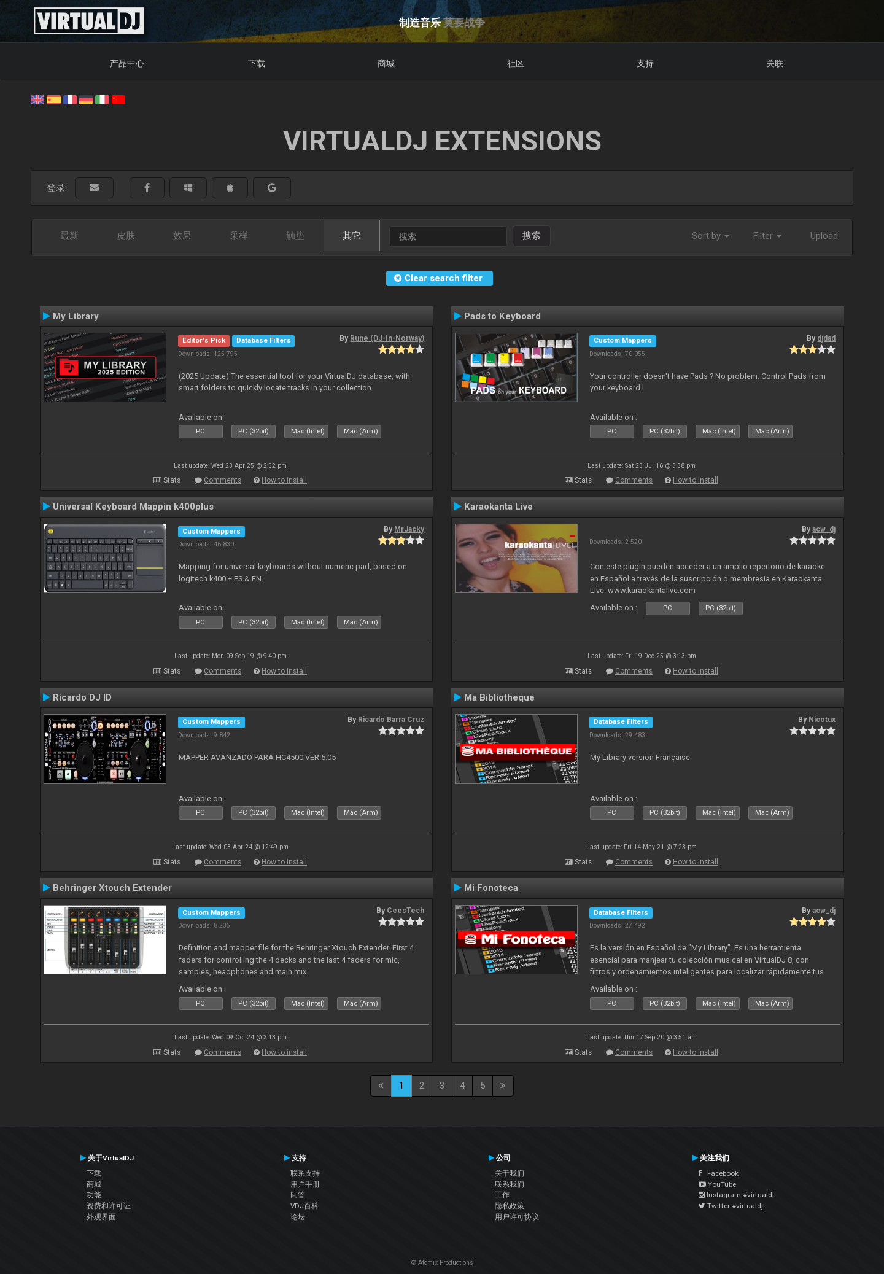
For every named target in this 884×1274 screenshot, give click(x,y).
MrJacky (409, 529)
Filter (767, 235)
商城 (386, 63)
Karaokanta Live (498, 506)
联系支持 (305, 1173)
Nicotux (822, 719)
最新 (69, 235)
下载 (256, 63)
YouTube (717, 1184)
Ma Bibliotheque (499, 697)
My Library (76, 316)
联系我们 (509, 1184)
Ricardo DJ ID (82, 697)
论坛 (297, 1217)
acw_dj (824, 529)
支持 (645, 63)
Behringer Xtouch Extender (112, 887)
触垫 (295, 235)
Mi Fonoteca (491, 887)
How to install (284, 480)
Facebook (719, 1173)
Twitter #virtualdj (731, 1206)
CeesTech (405, 910)
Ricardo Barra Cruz (391, 719)
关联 (774, 63)
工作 (502, 1194)
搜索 (531, 235)
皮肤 (126, 235)
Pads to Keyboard (502, 316)
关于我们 (509, 1173)
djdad (826, 338)
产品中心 (127, 63)
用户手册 (305, 1184)
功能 (94, 1194)
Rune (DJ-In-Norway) (387, 338)
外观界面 (101, 1217)
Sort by (710, 235)
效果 (182, 235)
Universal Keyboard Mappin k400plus (133, 506)
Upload (824, 235)
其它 (352, 235)
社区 (515, 63)
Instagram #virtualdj (736, 1194)
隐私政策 (509, 1206)
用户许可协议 (517, 1217)
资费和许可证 (109, 1206)
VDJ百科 (304, 1206)
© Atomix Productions (442, 1263)
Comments (222, 480)
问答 (297, 1194)
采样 (239, 235)
